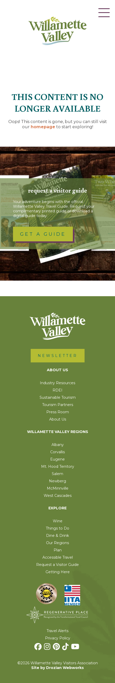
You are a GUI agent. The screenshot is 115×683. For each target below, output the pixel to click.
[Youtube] (76, 648)
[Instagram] (48, 648)
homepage (43, 126)
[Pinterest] (57, 648)
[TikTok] (66, 648)
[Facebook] (38, 648)
